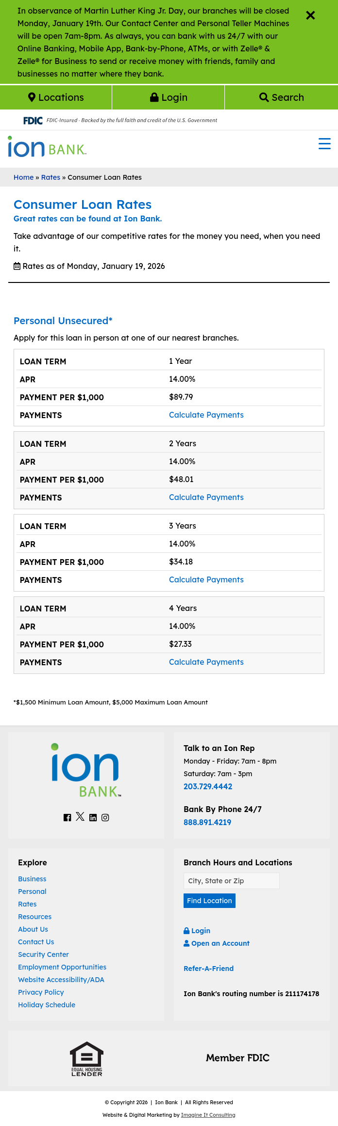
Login (169, 97)
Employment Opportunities (62, 967)
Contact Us (36, 942)
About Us (33, 929)
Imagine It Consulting (208, 1114)
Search (281, 97)
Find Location (209, 900)
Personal (32, 891)
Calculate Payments (206, 415)
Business (32, 879)
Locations (56, 97)
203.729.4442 (208, 786)
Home (24, 177)
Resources (34, 916)
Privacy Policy (41, 992)
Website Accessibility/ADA (61, 979)
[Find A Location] (232, 881)
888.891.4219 (207, 822)
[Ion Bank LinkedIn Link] (93, 817)
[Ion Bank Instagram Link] (105, 817)
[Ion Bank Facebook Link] (67, 817)
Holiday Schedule (46, 1005)
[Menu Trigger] (325, 143)
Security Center (43, 954)
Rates (50, 177)
